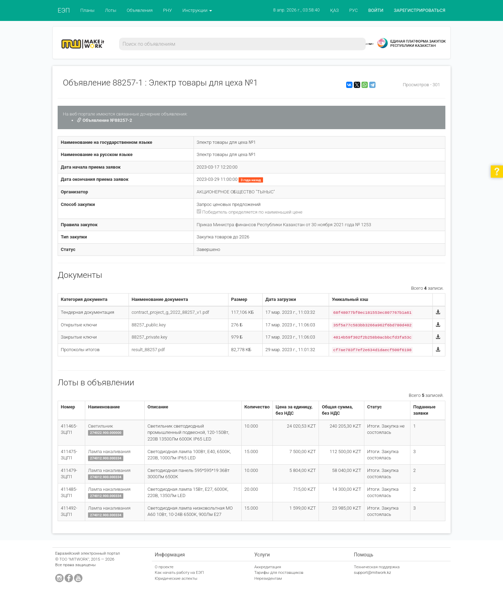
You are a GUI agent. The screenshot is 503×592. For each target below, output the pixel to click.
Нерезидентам (268, 578)
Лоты (110, 10)
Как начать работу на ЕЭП (179, 572)
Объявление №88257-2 (104, 120)
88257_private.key (149, 337)
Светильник (100, 426)
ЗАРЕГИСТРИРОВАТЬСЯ (419, 10)
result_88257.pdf (148, 349)
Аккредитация (267, 566)
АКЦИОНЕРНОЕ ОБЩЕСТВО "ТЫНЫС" (236, 191)
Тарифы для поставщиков (279, 572)
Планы (87, 10)
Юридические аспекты (176, 578)
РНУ (167, 10)
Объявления (140, 10)
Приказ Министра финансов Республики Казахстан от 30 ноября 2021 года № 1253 (284, 224)
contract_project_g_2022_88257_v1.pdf (170, 312)
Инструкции (197, 10)
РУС (353, 10)
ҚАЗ (334, 10)
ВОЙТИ (375, 10)
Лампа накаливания (109, 451)
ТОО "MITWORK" (74, 559)
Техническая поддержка (377, 566)
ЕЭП (64, 10)
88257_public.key (149, 324)
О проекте (164, 566)
